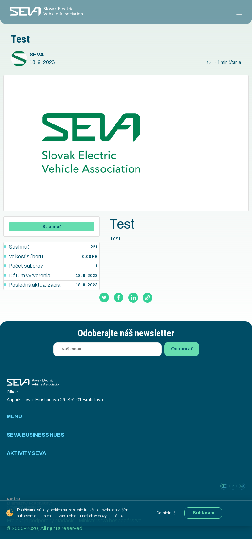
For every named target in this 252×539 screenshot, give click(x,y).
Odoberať (181, 349)
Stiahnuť (51, 226)
